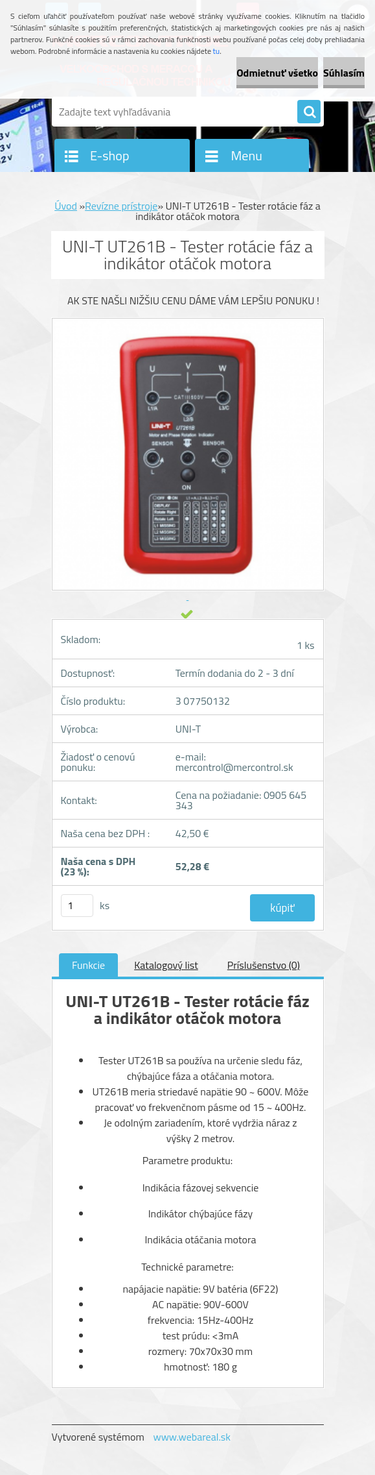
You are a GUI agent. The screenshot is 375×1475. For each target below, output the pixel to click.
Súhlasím (344, 72)
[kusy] (77, 905)
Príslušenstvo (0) (263, 965)
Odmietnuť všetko (277, 72)
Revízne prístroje (121, 205)
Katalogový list (166, 965)
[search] (309, 112)
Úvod (65, 205)
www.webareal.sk (192, 1437)
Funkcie (88, 965)
